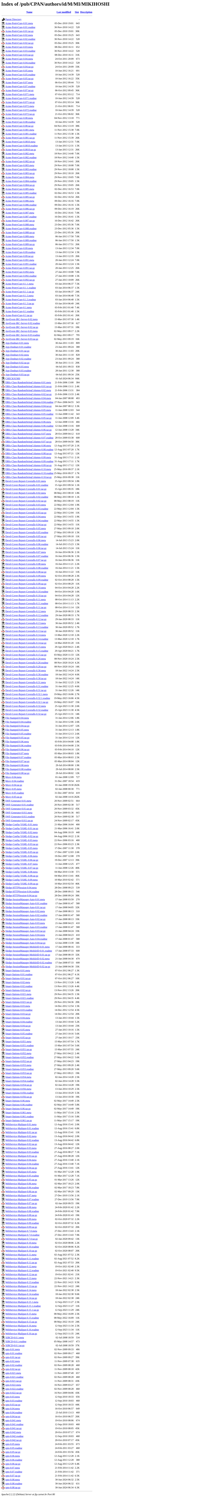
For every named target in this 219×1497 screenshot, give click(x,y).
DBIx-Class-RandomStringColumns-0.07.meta (28, 433)
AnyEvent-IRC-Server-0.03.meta (21, 331)
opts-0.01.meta (12, 1349)
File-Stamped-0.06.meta (17, 741)
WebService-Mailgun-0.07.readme (22, 1199)
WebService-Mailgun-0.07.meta (20, 1195)
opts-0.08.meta (12, 1479)
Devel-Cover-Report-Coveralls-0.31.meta (25, 682)
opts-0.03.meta (12, 1396)
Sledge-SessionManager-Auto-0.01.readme (26, 903)
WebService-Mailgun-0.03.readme (22, 1152)
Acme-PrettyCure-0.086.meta (19, 201)
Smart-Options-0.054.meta (18, 1077)
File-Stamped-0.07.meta (17, 753)
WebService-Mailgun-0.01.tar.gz (21, 1132)
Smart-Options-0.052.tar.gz (18, 1061)
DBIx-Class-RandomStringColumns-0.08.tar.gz (28, 453)
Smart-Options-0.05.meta (17, 1029)
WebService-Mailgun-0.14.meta (20, 1290)
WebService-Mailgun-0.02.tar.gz (21, 1144)
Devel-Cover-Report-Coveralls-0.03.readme (26, 508)
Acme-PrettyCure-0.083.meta (19, 165)
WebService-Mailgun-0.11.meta (20, 1254)
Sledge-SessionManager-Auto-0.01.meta (25, 899)
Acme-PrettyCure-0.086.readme (20, 205)
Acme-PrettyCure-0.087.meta (19, 212)
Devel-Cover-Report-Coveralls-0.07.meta (25, 552)
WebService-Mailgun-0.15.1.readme (23, 1306)
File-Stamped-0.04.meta (17, 718)
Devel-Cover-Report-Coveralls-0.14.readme (26, 639)
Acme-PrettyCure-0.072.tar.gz (20, 114)
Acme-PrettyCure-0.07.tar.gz (19, 90)
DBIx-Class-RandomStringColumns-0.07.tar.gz (28, 441)
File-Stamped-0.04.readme (18, 722)
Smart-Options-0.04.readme (19, 1022)
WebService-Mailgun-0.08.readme (22, 1211)
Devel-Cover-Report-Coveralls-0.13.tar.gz (25, 631)
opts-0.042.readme (14, 1436)
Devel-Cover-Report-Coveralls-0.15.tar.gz (25, 654)
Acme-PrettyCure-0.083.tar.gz (20, 173)
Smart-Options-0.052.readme (19, 1057)
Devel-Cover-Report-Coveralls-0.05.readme (26, 532)
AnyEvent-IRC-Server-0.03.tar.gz (21, 339)
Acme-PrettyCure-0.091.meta (19, 260)
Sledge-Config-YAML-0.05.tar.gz (21, 852)
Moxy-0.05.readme (14, 793)
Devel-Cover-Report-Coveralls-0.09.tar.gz (25, 583)
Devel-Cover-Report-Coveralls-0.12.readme (26, 615)
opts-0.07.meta (12, 1467)
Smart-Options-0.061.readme (19, 1116)
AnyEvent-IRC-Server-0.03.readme (22, 335)
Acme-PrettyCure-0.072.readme (20, 110)
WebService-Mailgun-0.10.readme (22, 1246)
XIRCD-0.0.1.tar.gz (14, 1345)
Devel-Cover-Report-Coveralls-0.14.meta (25, 635)
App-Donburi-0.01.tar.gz (17, 351)
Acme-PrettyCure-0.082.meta (19, 153)
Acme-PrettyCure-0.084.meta (19, 177)
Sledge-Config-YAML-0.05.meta (21, 848)
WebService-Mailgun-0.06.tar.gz (21, 1191)
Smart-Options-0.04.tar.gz (18, 1025)
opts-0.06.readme (13, 1460)
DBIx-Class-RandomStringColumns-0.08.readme (29, 449)
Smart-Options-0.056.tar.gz (18, 1097)
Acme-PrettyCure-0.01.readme (20, 27)
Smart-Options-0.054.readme (19, 1081)
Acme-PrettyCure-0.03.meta (19, 47)
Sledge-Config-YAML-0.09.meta (21, 879)
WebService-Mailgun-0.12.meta (20, 1266)
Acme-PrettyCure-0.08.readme (20, 122)
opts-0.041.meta (13, 1420)
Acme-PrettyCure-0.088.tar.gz (20, 232)
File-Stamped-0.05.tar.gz (17, 737)
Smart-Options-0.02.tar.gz (18, 990)
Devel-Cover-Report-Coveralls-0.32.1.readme (27, 698)
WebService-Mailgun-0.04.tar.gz (21, 1168)
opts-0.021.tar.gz (13, 1381)
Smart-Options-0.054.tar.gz (18, 1085)
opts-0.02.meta (12, 1361)
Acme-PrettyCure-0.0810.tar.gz (20, 149)
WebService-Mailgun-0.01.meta (20, 1124)
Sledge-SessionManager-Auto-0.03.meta (25, 923)
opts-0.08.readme (13, 1483)
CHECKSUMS (12, 378)
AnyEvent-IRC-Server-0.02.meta (21, 319)
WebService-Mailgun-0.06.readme (22, 1187)
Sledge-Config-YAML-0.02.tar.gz (21, 836)
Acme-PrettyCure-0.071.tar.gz (20, 102)
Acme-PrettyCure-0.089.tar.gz (20, 244)
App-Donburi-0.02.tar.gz (17, 362)
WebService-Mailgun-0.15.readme (22, 1318)
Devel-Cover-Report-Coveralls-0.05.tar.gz (25, 536)
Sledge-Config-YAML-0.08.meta (21, 872)
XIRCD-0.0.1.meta (14, 1337)
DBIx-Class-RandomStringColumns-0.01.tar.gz (28, 386)
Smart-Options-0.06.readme (19, 1104)
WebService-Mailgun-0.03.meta (20, 1148)
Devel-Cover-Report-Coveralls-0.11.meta (25, 599)
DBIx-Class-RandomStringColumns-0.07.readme (29, 437)
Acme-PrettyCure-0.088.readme (20, 228)
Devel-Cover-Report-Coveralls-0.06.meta (25, 540)
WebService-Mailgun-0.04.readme (22, 1164)
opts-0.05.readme (13, 1448)
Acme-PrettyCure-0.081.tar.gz (20, 137)
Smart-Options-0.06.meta (17, 1100)
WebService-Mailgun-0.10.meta (20, 1243)
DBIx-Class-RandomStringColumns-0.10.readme (29, 473)
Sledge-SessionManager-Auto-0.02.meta (25, 911)
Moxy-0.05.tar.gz (13, 797)
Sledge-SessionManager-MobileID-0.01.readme (28, 950)
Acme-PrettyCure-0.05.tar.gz (19, 78)
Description (86, 12)
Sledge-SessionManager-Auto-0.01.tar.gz (25, 907)
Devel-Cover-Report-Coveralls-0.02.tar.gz (25, 501)
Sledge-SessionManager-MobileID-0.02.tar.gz (27, 966)
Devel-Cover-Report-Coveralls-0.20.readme (26, 662)
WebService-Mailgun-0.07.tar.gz (21, 1203)
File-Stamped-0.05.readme (18, 733)
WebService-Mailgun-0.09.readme (22, 1223)
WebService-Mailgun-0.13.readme (22, 1282)
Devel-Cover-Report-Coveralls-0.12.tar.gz (25, 619)
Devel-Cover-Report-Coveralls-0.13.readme (26, 627)
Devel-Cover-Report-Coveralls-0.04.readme (26, 520)
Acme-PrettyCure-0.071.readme (20, 98)
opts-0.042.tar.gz (13, 1440)
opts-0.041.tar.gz (13, 1428)
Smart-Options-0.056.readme (19, 1093)
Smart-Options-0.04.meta (17, 1018)
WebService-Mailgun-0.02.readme (22, 1140)
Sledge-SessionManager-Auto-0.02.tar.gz (25, 919)
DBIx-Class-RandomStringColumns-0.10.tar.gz (28, 477)
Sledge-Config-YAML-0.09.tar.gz (21, 883)
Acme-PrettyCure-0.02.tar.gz (19, 43)
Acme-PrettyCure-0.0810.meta (20, 141)
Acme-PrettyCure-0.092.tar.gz (20, 280)
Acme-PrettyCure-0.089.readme (20, 240)
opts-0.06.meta (12, 1456)
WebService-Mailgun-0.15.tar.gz (21, 1321)
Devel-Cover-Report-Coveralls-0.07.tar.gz (25, 560)
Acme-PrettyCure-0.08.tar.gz (19, 126)
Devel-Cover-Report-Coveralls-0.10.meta (25, 587)
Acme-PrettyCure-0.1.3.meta (19, 295)
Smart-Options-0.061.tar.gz (18, 1120)
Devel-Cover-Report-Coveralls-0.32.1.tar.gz (26, 702)
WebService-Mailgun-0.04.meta (20, 1160)
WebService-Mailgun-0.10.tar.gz (21, 1250)
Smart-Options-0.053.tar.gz (18, 1073)
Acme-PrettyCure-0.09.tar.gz (19, 256)
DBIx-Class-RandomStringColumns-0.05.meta (28, 410)
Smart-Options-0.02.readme (19, 986)
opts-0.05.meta (12, 1444)
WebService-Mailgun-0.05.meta (20, 1171)
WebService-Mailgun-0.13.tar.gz (21, 1286)
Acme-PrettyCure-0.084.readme (20, 181)
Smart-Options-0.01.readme (19, 974)
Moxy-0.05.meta (13, 789)
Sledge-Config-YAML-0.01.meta (21, 824)
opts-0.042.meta (13, 1432)
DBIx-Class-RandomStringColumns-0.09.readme (29, 461)
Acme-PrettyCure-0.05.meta (19, 70)
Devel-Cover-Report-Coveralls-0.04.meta (25, 516)
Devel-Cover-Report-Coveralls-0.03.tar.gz (25, 512)
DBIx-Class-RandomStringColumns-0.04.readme (29, 402)
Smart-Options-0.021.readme (19, 998)
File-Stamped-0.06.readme (18, 745)
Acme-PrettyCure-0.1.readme (19, 311)
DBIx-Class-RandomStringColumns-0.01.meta (28, 382)
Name (29, 12)
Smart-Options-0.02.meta (17, 982)
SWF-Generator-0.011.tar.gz (19, 820)
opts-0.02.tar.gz (12, 1369)
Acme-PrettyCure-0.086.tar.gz (20, 209)
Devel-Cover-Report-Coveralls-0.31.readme (26, 686)
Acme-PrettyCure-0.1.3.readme (20, 299)
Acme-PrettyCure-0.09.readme (20, 252)
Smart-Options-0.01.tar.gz (18, 978)
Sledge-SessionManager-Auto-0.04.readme (26, 939)
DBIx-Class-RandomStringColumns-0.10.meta (28, 469)
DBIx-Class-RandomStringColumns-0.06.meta (28, 422)
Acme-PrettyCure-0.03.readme (20, 51)
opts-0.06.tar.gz (12, 1464)
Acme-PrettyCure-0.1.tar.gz (18, 315)
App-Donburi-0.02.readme (18, 358)
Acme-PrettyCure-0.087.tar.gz (20, 220)
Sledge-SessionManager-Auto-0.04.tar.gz (25, 943)
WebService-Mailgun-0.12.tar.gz (21, 1274)
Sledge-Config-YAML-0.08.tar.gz (21, 875)
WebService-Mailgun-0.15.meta (20, 1314)
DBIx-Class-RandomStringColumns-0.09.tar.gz (28, 465)
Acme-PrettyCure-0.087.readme (20, 216)
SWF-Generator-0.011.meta (18, 812)
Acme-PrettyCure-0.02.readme (20, 39)
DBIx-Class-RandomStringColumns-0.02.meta (28, 390)
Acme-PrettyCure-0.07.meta (19, 82)
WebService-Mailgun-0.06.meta (20, 1183)
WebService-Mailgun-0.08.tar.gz (21, 1215)
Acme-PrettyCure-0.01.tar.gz (19, 31)
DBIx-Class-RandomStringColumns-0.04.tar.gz (28, 406)
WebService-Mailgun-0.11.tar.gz (21, 1262)
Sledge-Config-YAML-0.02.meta (21, 832)
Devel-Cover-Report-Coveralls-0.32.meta (25, 706)
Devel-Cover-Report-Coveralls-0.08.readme (26, 568)
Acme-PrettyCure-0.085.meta (19, 189)
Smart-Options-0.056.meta (18, 1089)
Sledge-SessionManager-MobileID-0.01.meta (27, 947)
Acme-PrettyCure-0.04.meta (19, 59)
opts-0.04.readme (13, 1412)
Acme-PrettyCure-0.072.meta (19, 106)
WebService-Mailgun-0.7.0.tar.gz (21, 1239)
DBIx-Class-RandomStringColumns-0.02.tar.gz (28, 394)
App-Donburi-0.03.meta (17, 366)
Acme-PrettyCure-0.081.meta (19, 130)
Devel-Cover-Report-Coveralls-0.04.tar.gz (25, 524)
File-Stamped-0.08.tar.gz (17, 773)
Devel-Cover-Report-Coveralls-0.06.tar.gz (25, 548)
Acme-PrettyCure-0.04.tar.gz (19, 66)
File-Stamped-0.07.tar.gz (17, 761)
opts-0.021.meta (13, 1373)
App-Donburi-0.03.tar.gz (17, 374)
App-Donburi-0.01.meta (17, 343)
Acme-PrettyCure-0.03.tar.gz (19, 55)
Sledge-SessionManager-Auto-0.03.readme (26, 927)
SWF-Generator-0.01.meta (18, 801)
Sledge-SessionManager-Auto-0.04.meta (25, 935)
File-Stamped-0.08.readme (18, 769)
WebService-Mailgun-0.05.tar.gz (21, 1179)
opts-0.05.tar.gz (12, 1452)
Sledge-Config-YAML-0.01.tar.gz (21, 828)
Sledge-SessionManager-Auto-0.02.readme (26, 915)
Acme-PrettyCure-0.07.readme (20, 86)
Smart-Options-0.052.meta (18, 1053)
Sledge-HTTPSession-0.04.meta (21, 887)
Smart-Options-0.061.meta (18, 1112)
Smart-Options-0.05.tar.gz (18, 1037)
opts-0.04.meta (12, 1408)
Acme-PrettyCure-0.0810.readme (21, 145)
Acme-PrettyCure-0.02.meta (19, 35)
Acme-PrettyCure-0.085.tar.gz (20, 197)
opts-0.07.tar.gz (12, 1475)
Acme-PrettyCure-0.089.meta (19, 236)
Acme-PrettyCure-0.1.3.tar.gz (19, 303)
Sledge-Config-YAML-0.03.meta (21, 840)
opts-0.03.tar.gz (12, 1404)
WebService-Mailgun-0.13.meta (20, 1278)
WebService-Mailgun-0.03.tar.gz (21, 1156)
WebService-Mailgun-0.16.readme (22, 1329)
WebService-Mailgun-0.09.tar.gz (21, 1227)
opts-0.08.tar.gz (12, 1487)
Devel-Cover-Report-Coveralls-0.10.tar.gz (25, 595)
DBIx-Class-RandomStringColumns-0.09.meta (28, 457)
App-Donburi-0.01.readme (18, 347)
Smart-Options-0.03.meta (17, 1006)
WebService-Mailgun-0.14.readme (22, 1294)
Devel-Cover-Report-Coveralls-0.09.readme (26, 579)
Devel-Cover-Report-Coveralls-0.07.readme (26, 556)
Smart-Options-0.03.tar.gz (18, 1014)
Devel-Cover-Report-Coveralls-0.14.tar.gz (25, 643)
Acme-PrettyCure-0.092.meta (19, 272)
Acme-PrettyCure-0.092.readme (20, 276)
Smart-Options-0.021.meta (18, 994)
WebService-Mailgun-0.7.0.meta (21, 1231)
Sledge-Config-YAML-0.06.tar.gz (21, 860)
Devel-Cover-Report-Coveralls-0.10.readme (26, 591)
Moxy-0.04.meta (13, 777)
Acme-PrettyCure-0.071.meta (19, 94)
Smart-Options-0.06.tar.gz (18, 1108)
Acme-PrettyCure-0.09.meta (19, 248)
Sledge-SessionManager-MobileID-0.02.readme (28, 962)
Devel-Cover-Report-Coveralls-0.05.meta (25, 528)
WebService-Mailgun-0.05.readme (22, 1175)
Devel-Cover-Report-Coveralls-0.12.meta (25, 611)
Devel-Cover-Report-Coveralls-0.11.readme (26, 603)
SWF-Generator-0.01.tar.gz (18, 808)
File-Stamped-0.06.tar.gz (17, 749)
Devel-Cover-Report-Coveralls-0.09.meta (25, 576)
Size (77, 12)
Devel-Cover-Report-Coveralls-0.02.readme (26, 497)
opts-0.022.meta (13, 1385)
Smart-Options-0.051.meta (18, 1041)
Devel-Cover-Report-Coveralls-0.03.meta (25, 505)
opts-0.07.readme (13, 1471)
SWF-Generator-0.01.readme (19, 804)
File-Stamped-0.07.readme (18, 757)
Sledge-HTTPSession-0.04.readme (22, 891)
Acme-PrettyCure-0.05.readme (20, 74)
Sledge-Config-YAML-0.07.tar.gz (21, 868)
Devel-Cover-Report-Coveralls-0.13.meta (25, 623)
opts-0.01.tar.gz (12, 1357)
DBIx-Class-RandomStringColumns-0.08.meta (28, 445)
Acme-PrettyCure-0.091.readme (20, 264)
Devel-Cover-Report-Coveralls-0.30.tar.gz (25, 678)
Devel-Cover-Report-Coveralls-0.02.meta (25, 493)
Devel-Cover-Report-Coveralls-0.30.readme (26, 674)
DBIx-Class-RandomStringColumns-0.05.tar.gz (28, 418)
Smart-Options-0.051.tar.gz (18, 1049)
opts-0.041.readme (14, 1424)
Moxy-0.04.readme (14, 781)
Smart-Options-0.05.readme (19, 1033)
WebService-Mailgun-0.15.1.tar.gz (22, 1310)
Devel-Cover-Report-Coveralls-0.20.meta (25, 658)
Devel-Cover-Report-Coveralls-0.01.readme (26, 485)
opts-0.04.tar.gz (12, 1416)
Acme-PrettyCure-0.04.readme (20, 62)
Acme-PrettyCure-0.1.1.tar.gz (19, 291)
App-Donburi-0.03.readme (18, 370)
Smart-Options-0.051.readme (19, 1045)
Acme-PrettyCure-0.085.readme (20, 193)
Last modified (64, 12)
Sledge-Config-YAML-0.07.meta (21, 864)
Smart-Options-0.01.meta (17, 970)
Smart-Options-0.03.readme (19, 1010)
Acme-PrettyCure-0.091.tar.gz (20, 268)
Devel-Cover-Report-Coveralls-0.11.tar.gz (25, 607)
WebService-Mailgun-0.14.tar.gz (21, 1298)
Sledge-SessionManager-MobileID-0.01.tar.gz (27, 954)
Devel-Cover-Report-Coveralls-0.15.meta (25, 647)
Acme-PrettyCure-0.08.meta (19, 118)
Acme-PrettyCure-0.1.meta (18, 307)
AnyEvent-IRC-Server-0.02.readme (22, 323)
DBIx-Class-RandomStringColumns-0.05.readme (29, 414)
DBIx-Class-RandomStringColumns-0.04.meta (28, 398)
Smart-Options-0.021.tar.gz (18, 1002)
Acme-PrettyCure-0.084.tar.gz (20, 185)
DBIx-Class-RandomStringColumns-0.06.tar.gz (28, 430)
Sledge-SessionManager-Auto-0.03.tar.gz (25, 931)
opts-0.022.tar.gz (13, 1393)
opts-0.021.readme (14, 1377)
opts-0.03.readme (13, 1400)
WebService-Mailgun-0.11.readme (22, 1258)
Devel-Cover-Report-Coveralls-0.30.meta (25, 670)
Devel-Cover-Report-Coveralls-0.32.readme (26, 710)
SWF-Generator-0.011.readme (20, 816)
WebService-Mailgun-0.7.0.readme (22, 1235)
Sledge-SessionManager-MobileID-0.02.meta (27, 958)
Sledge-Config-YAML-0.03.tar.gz (21, 844)
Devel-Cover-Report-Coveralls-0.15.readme (26, 651)
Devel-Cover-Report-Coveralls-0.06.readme (26, 544)
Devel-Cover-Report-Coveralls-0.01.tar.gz (25, 489)
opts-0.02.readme (13, 1365)
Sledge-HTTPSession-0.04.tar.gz (21, 895)
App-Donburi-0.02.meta (17, 355)
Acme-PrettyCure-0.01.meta (19, 23)
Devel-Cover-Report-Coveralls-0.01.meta (25, 481)
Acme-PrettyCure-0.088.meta (19, 224)
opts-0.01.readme (13, 1353)
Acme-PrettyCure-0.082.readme (20, 157)
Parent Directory (13, 19)
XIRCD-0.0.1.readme (15, 1341)
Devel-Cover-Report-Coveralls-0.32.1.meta (26, 694)
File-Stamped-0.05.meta (17, 729)
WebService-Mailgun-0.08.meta (20, 1207)
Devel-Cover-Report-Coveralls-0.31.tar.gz (25, 690)
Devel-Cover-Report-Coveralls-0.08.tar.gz (25, 572)
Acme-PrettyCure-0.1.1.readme (20, 287)
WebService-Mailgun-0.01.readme (22, 1128)
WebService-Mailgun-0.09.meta (20, 1219)
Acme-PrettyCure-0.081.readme (20, 134)
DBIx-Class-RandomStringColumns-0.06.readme (29, 426)
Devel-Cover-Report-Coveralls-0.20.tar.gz (25, 666)
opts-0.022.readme (14, 1389)
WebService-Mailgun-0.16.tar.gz (21, 1333)
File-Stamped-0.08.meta (17, 765)
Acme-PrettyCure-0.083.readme (20, 169)
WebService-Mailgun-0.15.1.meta (21, 1302)
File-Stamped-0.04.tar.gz (17, 726)
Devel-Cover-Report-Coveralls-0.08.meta (25, 564)
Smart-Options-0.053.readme (19, 1069)
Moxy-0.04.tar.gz (13, 785)
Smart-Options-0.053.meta (18, 1065)
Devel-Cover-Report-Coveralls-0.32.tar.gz (25, 714)
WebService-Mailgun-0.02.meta (20, 1136)
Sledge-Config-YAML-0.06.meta (21, 856)
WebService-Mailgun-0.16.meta (20, 1325)
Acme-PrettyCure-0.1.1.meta (19, 283)
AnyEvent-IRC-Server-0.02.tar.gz (21, 327)
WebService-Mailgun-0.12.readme (22, 1270)
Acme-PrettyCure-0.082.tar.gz (20, 161)
